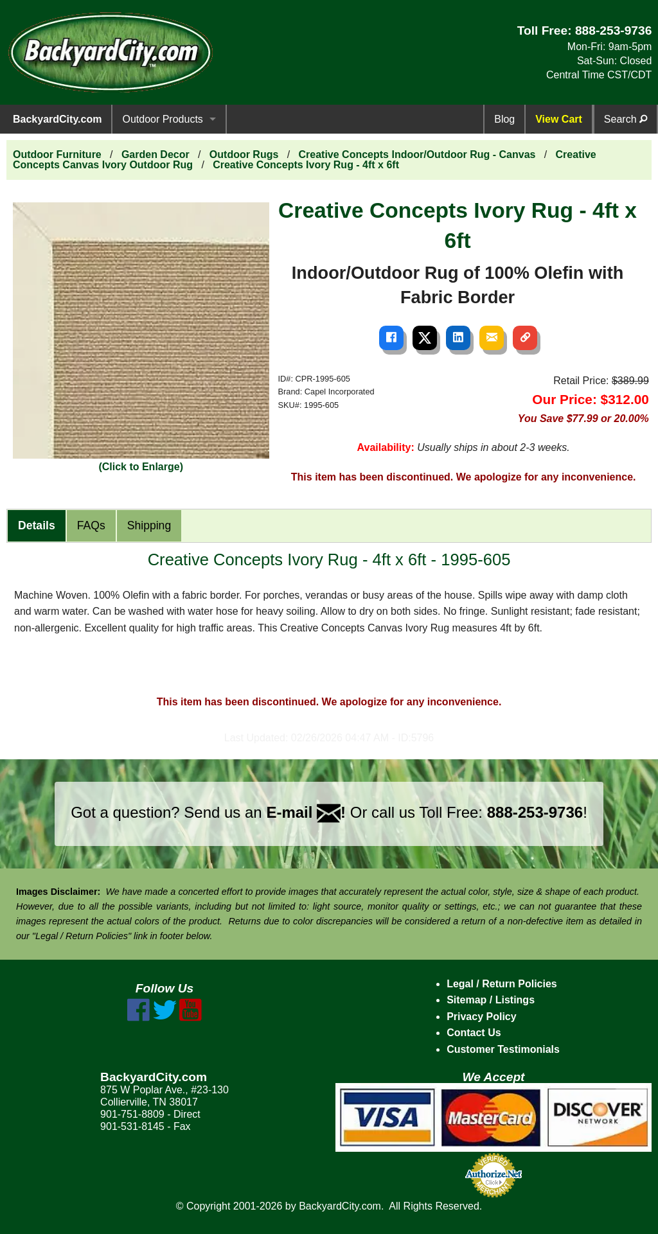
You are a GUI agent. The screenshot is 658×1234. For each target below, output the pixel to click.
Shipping (149, 525)
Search (625, 119)
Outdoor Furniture (57, 154)
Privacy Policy (482, 1016)
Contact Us (474, 1032)
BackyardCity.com (57, 119)
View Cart (558, 119)
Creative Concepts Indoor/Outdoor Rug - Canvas (417, 154)
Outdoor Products (162, 119)
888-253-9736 (613, 30)
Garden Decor (155, 154)
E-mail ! (306, 812)
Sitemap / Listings (491, 999)
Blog (504, 119)
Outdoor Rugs (244, 154)
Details (36, 525)
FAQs (91, 525)
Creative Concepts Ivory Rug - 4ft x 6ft (306, 164)
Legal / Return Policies (502, 983)
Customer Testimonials (503, 1049)
